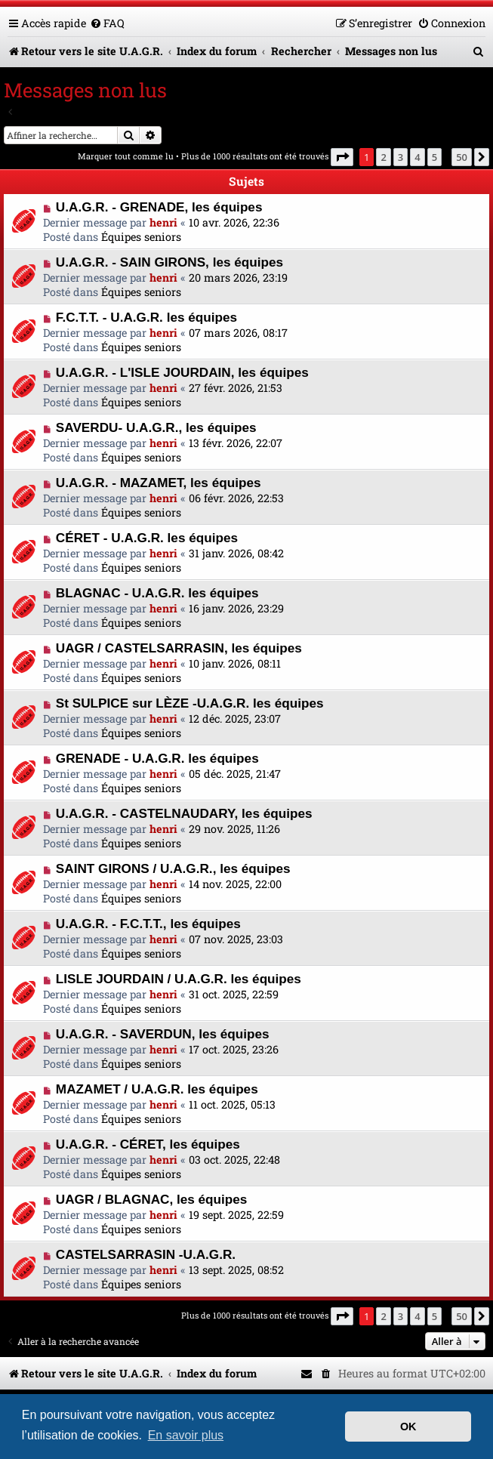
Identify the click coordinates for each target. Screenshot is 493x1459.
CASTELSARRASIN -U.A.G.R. (146, 1254)
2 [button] (383, 157)
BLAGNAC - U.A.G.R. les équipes (157, 592)
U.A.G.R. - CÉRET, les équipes (148, 1144)
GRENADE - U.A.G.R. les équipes (157, 758)
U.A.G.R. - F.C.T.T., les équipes (148, 923)
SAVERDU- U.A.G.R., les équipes (156, 427)
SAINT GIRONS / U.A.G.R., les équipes (173, 868)
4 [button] (417, 157)
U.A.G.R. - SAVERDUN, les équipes (163, 1033)
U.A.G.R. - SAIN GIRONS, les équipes (169, 262)
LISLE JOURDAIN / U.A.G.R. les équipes (178, 978)
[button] (342, 157)
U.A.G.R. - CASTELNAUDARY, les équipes (184, 813)
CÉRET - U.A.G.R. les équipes (147, 537)
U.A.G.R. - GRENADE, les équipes (159, 206)
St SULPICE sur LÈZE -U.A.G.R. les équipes (190, 703)
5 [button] (434, 157)
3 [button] (400, 157)
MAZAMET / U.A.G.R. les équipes (157, 1089)
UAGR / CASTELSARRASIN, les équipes (179, 647)
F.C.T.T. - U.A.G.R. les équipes (146, 317)
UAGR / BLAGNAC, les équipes (152, 1199)
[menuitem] (107, 23)
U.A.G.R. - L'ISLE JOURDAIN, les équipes (182, 372)
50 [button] (461, 157)
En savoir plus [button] (186, 1435)
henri (163, 222)
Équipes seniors (141, 237)
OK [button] (408, 1426)
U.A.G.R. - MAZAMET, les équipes (158, 482)
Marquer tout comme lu (126, 156)
